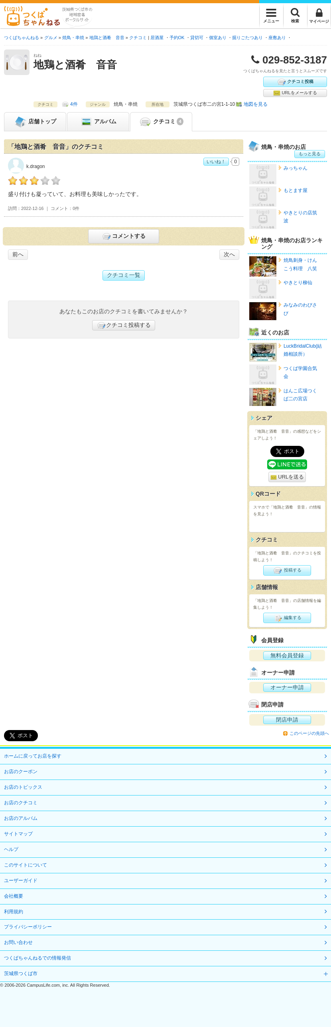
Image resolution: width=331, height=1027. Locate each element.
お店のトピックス (23, 787)
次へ (229, 254)
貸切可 (196, 37)
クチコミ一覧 (123, 275)
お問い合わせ (18, 942)
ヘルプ (11, 849)
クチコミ (161, 121)
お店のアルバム (20, 818)
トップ (35, 121)
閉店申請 (287, 719)
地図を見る (256, 104)
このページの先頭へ (309, 733)
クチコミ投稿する (124, 325)
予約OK (177, 37)
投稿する (287, 570)
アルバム (98, 121)
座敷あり (277, 37)
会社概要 (13, 896)
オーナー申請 (287, 687)
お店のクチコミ (20, 802)
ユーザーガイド (20, 880)
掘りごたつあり (247, 37)
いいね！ (216, 161)
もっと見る (310, 153)
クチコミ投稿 (295, 82)
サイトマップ (18, 834)
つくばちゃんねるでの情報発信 (37, 958)
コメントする (123, 236)
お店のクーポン (20, 771)
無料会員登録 (287, 655)
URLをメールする (295, 93)
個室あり (218, 37)
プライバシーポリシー (28, 927)
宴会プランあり (307, 37)
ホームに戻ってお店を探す (32, 756)
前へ (18, 254)
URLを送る (287, 477)
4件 (74, 104)
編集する (287, 618)
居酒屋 (157, 37)
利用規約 (13, 911)
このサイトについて (25, 865)
